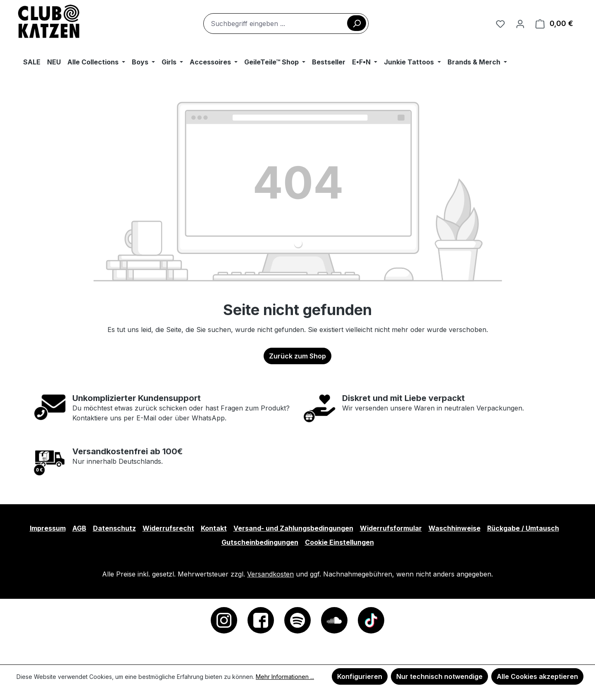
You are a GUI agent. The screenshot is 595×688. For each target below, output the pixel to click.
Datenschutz (114, 528)
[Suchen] (356, 23)
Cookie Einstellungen (339, 542)
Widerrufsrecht (168, 528)
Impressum (48, 528)
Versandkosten (270, 574)
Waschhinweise (454, 528)
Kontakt (214, 528)
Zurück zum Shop (297, 356)
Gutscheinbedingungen (259, 542)
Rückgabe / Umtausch (523, 528)
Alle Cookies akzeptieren (537, 676)
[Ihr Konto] (520, 23)
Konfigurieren (359, 676)
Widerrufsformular (391, 528)
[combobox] (286, 23)
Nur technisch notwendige (439, 676)
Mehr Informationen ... (285, 676)
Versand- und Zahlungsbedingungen (293, 528)
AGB (79, 528)
